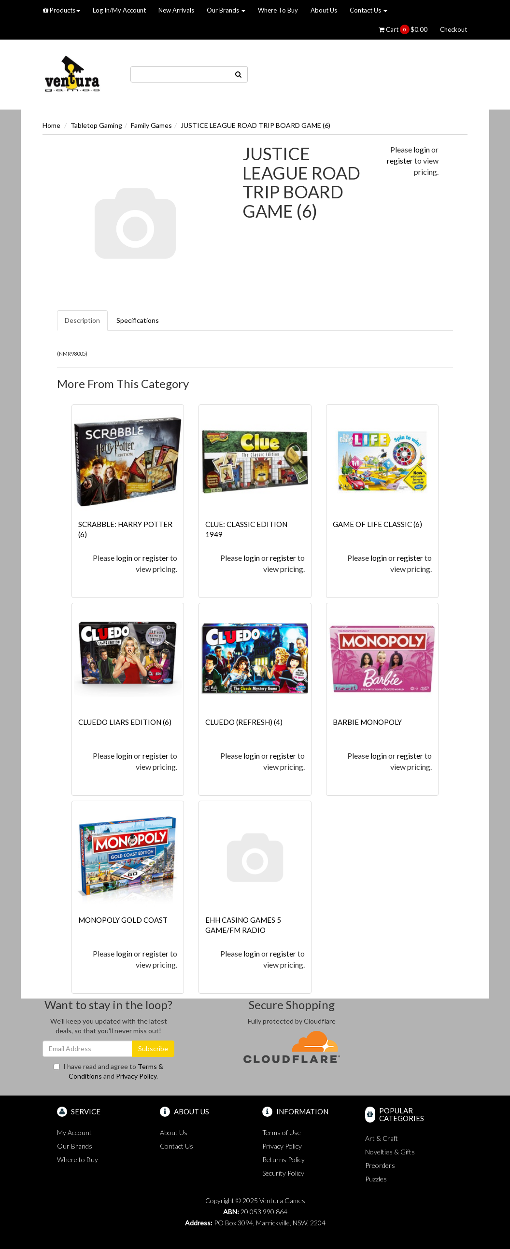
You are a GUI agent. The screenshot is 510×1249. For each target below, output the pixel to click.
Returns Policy (283, 1159)
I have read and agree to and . (108, 1071)
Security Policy (283, 1173)
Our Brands (226, 10)
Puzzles (376, 1179)
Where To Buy (278, 10)
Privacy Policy (136, 1076)
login (421, 149)
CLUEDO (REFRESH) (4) (244, 722)
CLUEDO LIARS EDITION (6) (124, 722)
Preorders (380, 1165)
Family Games (151, 125)
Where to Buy (77, 1159)
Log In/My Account (119, 10)
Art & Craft (381, 1138)
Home (51, 125)
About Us (324, 10)
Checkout (453, 29)
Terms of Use (281, 1132)
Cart (403, 29)
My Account (74, 1132)
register (400, 160)
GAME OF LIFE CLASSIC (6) (377, 524)
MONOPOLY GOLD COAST (123, 920)
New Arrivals (176, 10)
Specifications (137, 320)
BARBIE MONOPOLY (367, 722)
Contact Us (368, 10)
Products (61, 10)
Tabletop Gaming (96, 125)
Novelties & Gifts (390, 1152)
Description (82, 320)
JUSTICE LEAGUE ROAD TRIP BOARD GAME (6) (255, 125)
